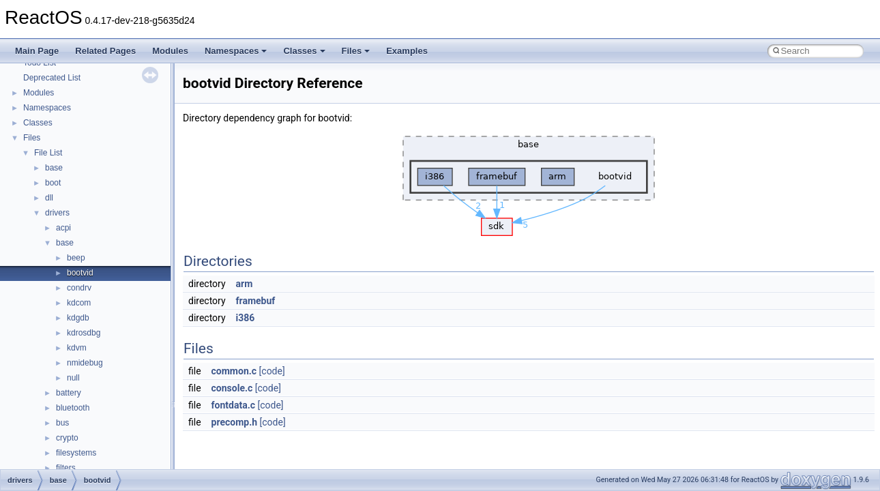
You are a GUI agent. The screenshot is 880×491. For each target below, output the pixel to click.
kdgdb (78, 318)
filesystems (76, 453)
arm (244, 283)
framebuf (256, 300)
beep (76, 258)
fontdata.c (233, 405)
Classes (304, 51)
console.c (232, 388)
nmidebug (85, 363)
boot (53, 183)
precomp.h (234, 422)
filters (66, 468)
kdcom (79, 303)
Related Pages (105, 51)
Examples (407, 51)
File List (48, 153)
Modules (170, 51)
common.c (234, 371)
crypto (67, 438)
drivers (57, 213)
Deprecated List (51, 78)
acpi (63, 228)
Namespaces (236, 51)
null (73, 378)
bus (62, 423)
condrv (79, 288)
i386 (245, 317)
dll (49, 198)
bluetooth (72, 408)
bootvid (80, 273)
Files (356, 51)
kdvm (77, 348)
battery (68, 393)
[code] (272, 371)
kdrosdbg (83, 333)
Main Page (37, 51)
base (54, 168)
